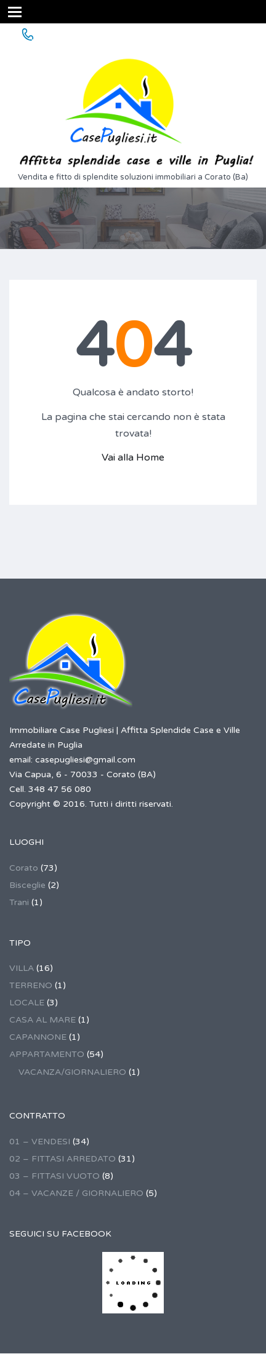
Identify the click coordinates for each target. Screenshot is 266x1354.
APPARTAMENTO (46, 1054)
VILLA (21, 968)
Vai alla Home (133, 457)
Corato (23, 868)
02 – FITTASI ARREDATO (62, 1159)
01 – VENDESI (39, 1141)
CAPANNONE (37, 1037)
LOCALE (26, 1002)
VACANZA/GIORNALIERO (72, 1072)
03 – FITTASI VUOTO (54, 1176)
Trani (19, 902)
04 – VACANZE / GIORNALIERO (76, 1193)
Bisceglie (27, 885)
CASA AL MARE (42, 1020)
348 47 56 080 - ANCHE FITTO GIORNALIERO (148, 35)
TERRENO (30, 985)
